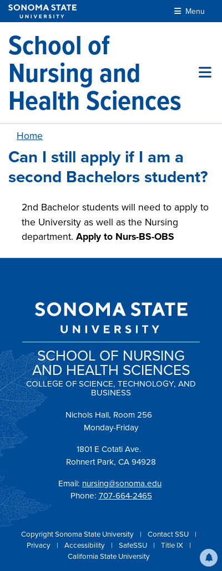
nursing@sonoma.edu (122, 483)
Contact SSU (169, 534)
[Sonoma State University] (42, 11)
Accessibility (85, 545)
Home (30, 135)
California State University (109, 556)
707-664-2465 (125, 496)
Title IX (173, 545)
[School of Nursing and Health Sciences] (103, 72)
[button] (209, 558)
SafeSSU (134, 545)
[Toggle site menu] (205, 72)
